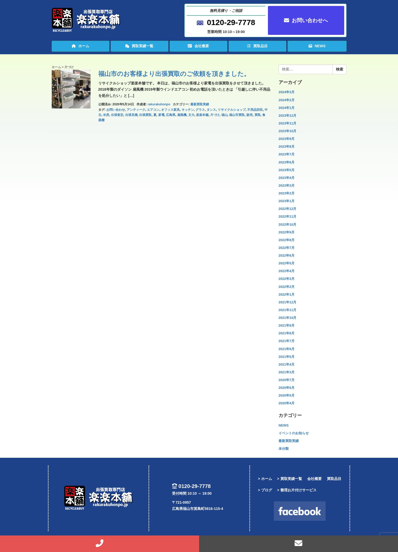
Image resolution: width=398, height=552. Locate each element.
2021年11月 (287, 310)
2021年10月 (287, 318)
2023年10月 (287, 131)
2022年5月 (287, 263)
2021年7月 (287, 341)
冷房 (106, 115)
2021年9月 (287, 325)
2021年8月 (287, 333)
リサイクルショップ (232, 110)
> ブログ (265, 490)
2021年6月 (287, 349)
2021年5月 (287, 357)
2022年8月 (287, 240)
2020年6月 (287, 388)
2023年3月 (287, 185)
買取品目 (257, 46)
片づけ (215, 115)
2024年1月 (287, 108)
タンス (211, 110)
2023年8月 (287, 146)
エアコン (153, 110)
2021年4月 (287, 364)
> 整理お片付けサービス (297, 490)
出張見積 (131, 115)
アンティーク (136, 110)
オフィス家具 (170, 110)
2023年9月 (287, 139)
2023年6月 (287, 162)
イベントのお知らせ (294, 433)
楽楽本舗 (202, 115)
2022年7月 (287, 248)
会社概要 (198, 46)
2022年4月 (287, 271)
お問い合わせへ (306, 20)
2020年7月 (287, 380)
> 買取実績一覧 (289, 479)
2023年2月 (287, 193)
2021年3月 (287, 372)
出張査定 (117, 115)
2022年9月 (287, 232)
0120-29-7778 (231, 22)
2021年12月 (287, 302)
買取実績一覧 (139, 46)
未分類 (284, 449)
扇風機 (181, 115)
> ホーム (265, 479)
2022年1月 (287, 294)
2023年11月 (287, 123)
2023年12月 (287, 115)
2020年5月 (287, 395)
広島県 (170, 115)
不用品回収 (255, 110)
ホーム (80, 46)
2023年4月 (287, 178)
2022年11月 (287, 216)
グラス (200, 110)
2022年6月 (287, 255)
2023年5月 (287, 170)
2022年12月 (287, 209)
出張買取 (145, 115)
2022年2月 (287, 287)
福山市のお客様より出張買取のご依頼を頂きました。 (174, 73)
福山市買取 (237, 115)
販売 (249, 115)
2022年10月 (287, 224)
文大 (191, 115)
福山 (224, 115)
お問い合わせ (115, 110)
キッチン (188, 110)
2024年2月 (287, 100)
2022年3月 (287, 279)
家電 (161, 115)
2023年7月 (287, 154)
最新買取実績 (199, 104)
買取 (257, 115)
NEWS (317, 46)
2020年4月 (287, 403)
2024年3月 (287, 92)
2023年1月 (287, 201)
